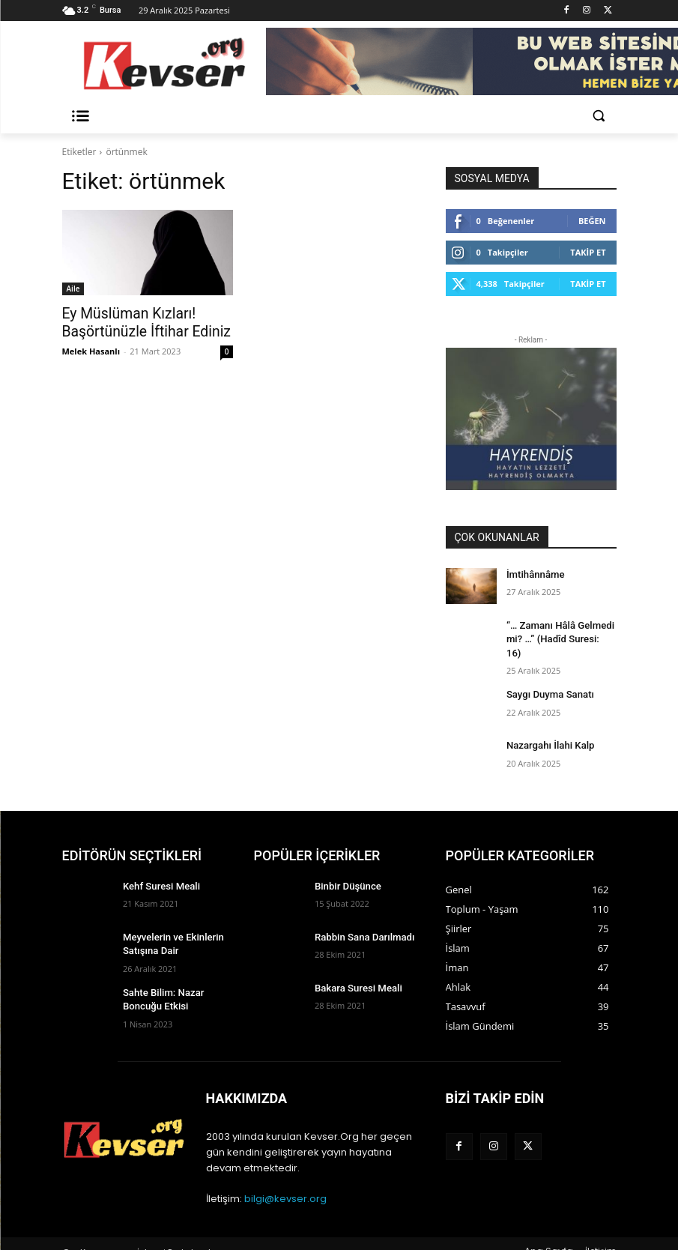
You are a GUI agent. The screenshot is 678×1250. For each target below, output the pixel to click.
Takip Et (587, 252)
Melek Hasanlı (91, 348)
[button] (599, 115)
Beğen (592, 220)
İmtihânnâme (533, 574)
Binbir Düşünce (345, 869)
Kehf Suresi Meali (158, 869)
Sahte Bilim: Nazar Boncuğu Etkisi (160, 979)
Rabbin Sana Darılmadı (360, 920)
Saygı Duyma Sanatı (546, 677)
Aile (73, 288)
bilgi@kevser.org (285, 1183)
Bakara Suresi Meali (354, 971)
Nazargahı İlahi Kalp (546, 728)
